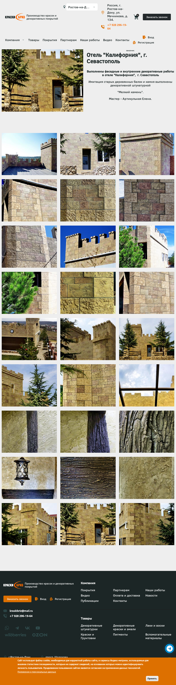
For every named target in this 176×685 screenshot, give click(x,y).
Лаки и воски (155, 625)
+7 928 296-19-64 (117, 26)
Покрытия (50, 40)
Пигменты (120, 634)
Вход (151, 37)
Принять (152, 678)
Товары (33, 40)
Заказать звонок (156, 17)
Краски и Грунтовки (88, 636)
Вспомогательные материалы (158, 636)
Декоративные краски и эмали (124, 627)
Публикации (90, 601)
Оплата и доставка (126, 595)
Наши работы (90, 40)
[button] (29, 174)
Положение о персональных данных (37, 671)
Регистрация (146, 42)
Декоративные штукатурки (91, 627)
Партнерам (68, 40)
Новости (151, 595)
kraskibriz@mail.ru (21, 610)
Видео (107, 40)
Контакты (122, 40)
